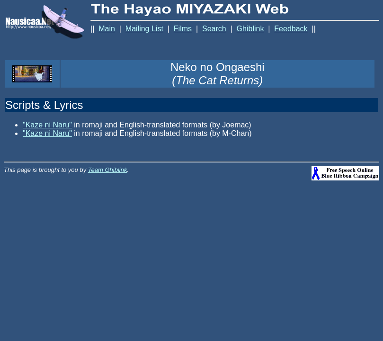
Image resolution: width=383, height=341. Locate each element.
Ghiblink (250, 29)
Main (106, 29)
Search (214, 29)
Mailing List (144, 29)
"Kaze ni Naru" (47, 125)
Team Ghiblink (107, 169)
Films (183, 29)
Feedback (290, 29)
